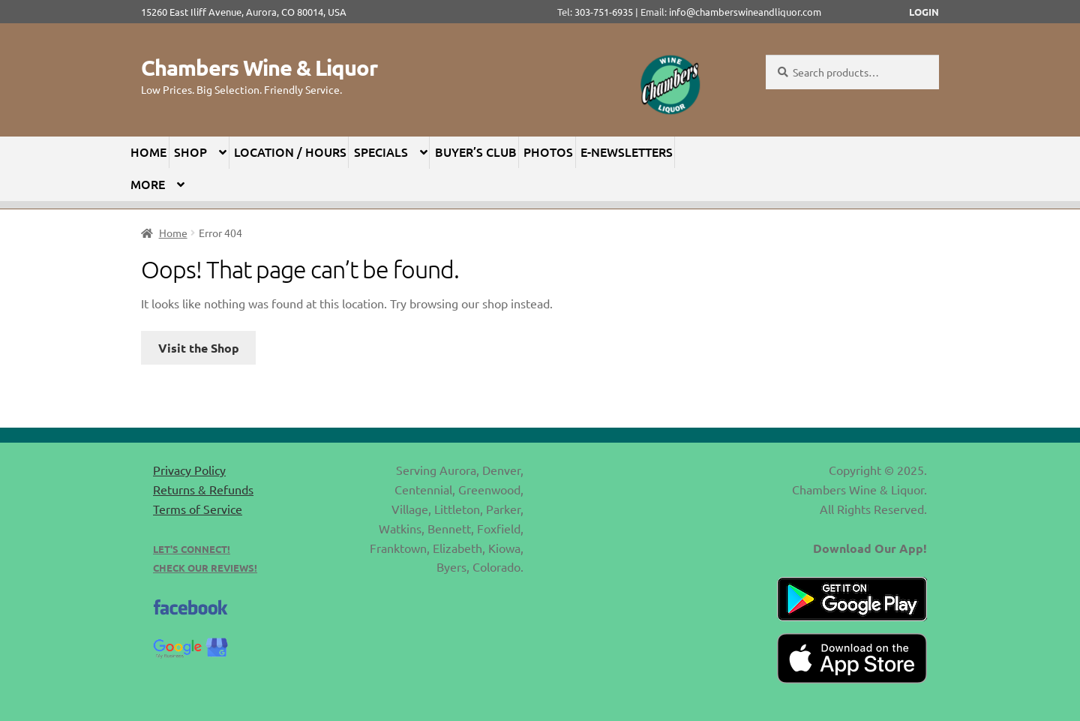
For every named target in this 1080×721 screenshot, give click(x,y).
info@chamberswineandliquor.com (745, 11)
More (147, 184)
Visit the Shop (198, 348)
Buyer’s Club (476, 151)
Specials (381, 151)
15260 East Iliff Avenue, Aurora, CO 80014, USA (248, 11)
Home (148, 151)
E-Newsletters (626, 151)
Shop (190, 151)
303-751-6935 (603, 11)
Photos (548, 151)
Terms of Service (197, 508)
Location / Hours (290, 151)
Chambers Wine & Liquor (259, 67)
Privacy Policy (189, 469)
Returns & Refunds (203, 489)
